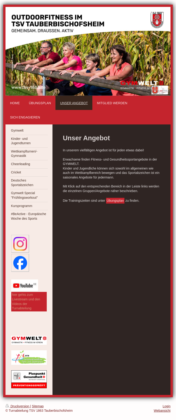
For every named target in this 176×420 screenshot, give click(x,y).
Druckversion (18, 406)
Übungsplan (115, 200)
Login (166, 406)
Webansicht (162, 410)
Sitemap (38, 406)
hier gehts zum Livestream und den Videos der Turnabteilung (26, 301)
